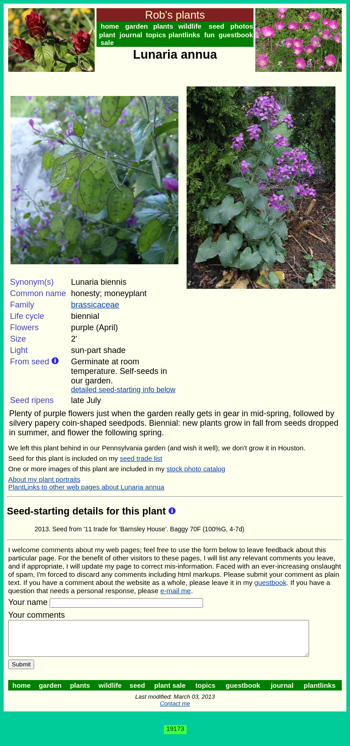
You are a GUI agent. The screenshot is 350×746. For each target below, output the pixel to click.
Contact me (177, 710)
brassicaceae (95, 304)
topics (158, 35)
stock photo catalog (196, 469)
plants (165, 26)
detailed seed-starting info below (123, 389)
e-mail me (175, 591)
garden (137, 26)
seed (219, 26)
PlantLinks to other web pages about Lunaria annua (86, 487)
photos (245, 26)
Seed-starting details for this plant (87, 511)
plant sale (108, 38)
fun (212, 35)
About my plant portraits (44, 479)
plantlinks (187, 35)
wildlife (192, 26)
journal (132, 35)
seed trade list (141, 458)
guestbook (239, 35)
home (110, 26)
